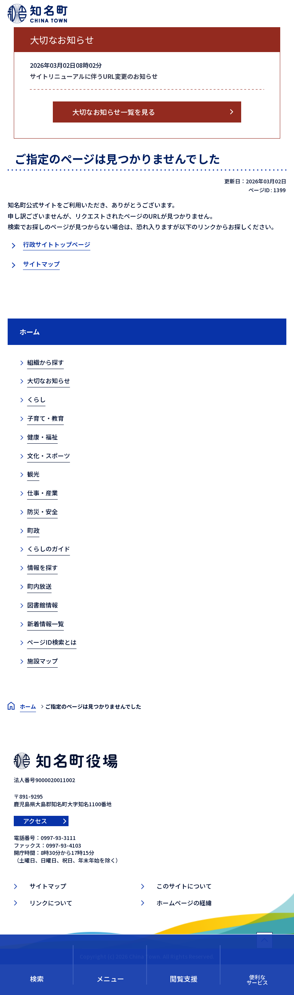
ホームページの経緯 (184, 902)
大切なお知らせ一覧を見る (113, 112)
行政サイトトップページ (56, 244)
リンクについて (50, 902)
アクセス (35, 820)
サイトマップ (41, 263)
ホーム (30, 332)
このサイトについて (184, 885)
